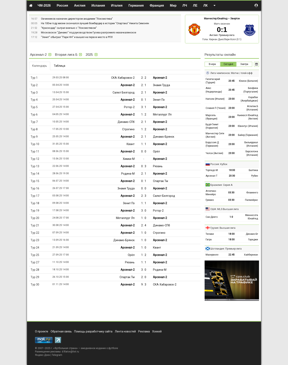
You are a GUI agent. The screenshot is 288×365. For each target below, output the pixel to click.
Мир (173, 5)
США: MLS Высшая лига (224, 209)
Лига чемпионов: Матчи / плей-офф (231, 73)
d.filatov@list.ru (70, 351)
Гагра (209, 239)
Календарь (39, 65)
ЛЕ (195, 5)
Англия (79, 5)
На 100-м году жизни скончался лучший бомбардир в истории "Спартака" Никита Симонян (95, 23)
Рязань (158, 166)
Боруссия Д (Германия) (212, 144)
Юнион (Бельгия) (248, 81)
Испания (98, 5)
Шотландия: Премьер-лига (226, 248)
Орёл (156, 151)
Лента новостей (125, 331)
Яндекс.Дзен (42, 355)
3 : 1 (143, 107)
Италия (117, 5)
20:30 (232, 175)
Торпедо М (212, 170)
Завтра (244, 64)
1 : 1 (143, 144)
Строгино (128, 129)
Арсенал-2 (160, 77)
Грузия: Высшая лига (222, 227)
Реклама (144, 331)
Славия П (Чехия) (216, 108)
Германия (136, 5)
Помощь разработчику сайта (93, 331)
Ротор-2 (129, 107)
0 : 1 (143, 99)
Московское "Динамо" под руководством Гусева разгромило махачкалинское (88, 32)
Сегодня (228, 64)
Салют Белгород (124, 92)
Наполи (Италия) (215, 98)
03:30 (231, 192)
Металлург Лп (162, 114)
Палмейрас (251, 200)
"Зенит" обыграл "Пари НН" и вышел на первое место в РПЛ (77, 37)
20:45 (231, 81)
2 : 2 (143, 77)
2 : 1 (143, 85)
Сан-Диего (212, 217)
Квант (131, 144)
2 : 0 (143, 277)
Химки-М (129, 158)
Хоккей (157, 331)
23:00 (231, 98)
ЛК (205, 5)
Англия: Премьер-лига (221, 35)
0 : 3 (143, 166)
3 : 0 (143, 210)
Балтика (253, 170)
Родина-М (128, 173)
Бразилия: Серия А (221, 184)
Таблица (59, 65)
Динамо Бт (252, 234)
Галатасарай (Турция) (213, 81)
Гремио (210, 200)
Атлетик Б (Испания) (252, 108)
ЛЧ (185, 5)
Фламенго (252, 192)
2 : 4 (143, 225)
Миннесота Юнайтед (251, 217)
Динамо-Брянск (163, 136)
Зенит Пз (159, 99)
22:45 (231, 254)
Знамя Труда (161, 85)
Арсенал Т (211, 175)
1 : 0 (143, 218)
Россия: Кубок (218, 164)
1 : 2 (143, 114)
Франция (157, 5)
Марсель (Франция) (211, 117)
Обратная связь (61, 331)
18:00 (232, 170)
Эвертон (235, 18)
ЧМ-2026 (44, 5)
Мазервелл (212, 254)
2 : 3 (143, 195)
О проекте (41, 331)
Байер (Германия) (248, 135)
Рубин (254, 175)
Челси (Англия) (214, 153)
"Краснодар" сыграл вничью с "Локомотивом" (69, 27)
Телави (210, 234)
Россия (62, 5)
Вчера (212, 64)
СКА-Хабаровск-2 (123, 77)
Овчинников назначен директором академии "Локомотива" (77, 18)
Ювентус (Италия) (248, 126)
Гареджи (253, 239)
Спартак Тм (160, 181)
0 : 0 (143, 151)
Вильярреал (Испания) (251, 144)
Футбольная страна (65, 348)
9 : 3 (143, 284)
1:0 (231, 217)
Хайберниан (251, 254)
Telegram (57, 355)
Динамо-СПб (126, 121)
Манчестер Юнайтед (215, 18)
